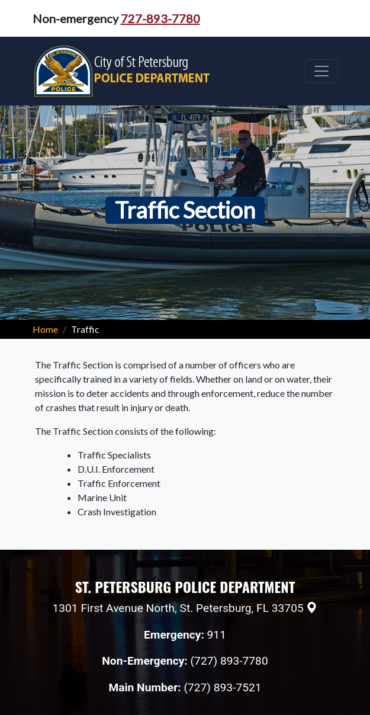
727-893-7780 (160, 18)
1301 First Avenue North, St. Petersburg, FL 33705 (178, 608)
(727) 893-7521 (222, 687)
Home (45, 329)
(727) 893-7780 (229, 661)
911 (216, 635)
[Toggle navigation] (321, 71)
